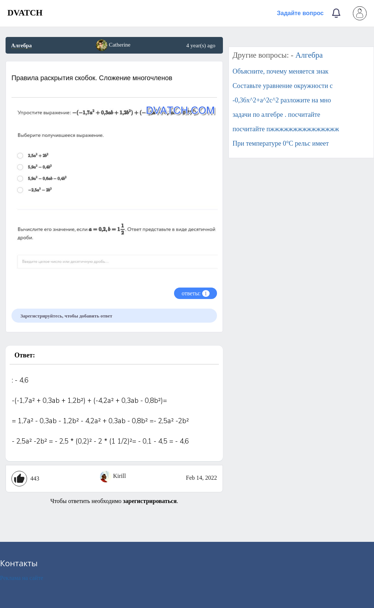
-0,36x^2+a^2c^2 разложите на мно (282, 100)
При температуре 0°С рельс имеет (281, 143)
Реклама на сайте (21, 578)
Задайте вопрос (300, 13)
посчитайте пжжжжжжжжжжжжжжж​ (286, 129)
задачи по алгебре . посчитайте (276, 114)
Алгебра (21, 45)
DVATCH (25, 12)
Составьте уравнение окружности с (283, 85)
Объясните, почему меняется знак (280, 71)
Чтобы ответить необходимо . (114, 501)
